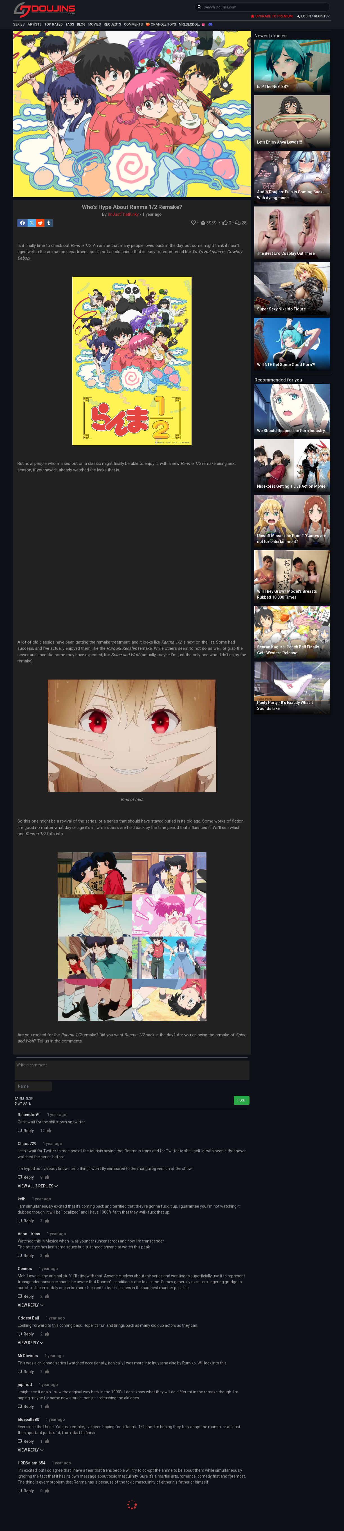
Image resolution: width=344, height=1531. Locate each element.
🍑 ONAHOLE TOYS (161, 24)
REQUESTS (112, 24)
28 (241, 223)
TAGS (70, 24)
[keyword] (262, 7)
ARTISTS (35, 24)
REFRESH (24, 1098)
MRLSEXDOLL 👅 (192, 24)
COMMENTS (133, 24)
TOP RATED (53, 24)
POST (241, 1100)
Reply (26, 1130)
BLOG (81, 24)
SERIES (19, 24)
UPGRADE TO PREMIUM (272, 16)
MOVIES (94, 24)
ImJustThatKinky (123, 214)
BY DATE (23, 1103)
